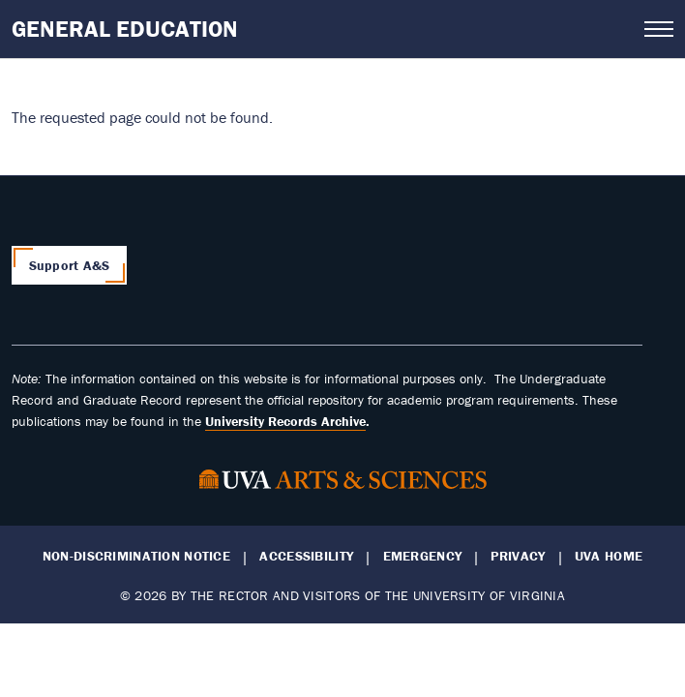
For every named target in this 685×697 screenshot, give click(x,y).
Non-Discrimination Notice (136, 556)
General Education (125, 29)
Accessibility (306, 556)
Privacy (518, 556)
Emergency (422, 556)
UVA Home (608, 556)
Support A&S (69, 265)
